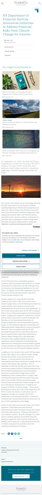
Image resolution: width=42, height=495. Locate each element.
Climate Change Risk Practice (10, 450)
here (31, 203)
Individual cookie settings (29, 250)
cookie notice (16, 239)
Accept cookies (20, 255)
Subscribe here (19, 476)
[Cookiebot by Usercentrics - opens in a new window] (33, 227)
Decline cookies (21, 266)
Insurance (4, 452)
